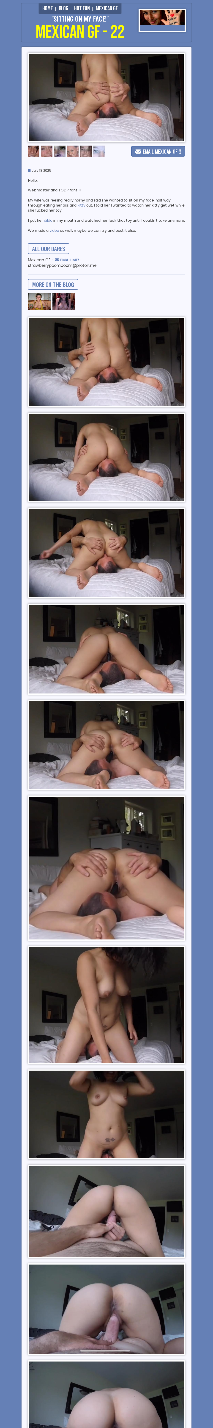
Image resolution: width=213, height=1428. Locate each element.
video (54, 230)
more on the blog (53, 284)
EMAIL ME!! (68, 260)
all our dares (48, 248)
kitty (81, 205)
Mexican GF (107, 8)
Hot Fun (82, 8)
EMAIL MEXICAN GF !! (158, 151)
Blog (63, 8)
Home (47, 8)
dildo (48, 220)
